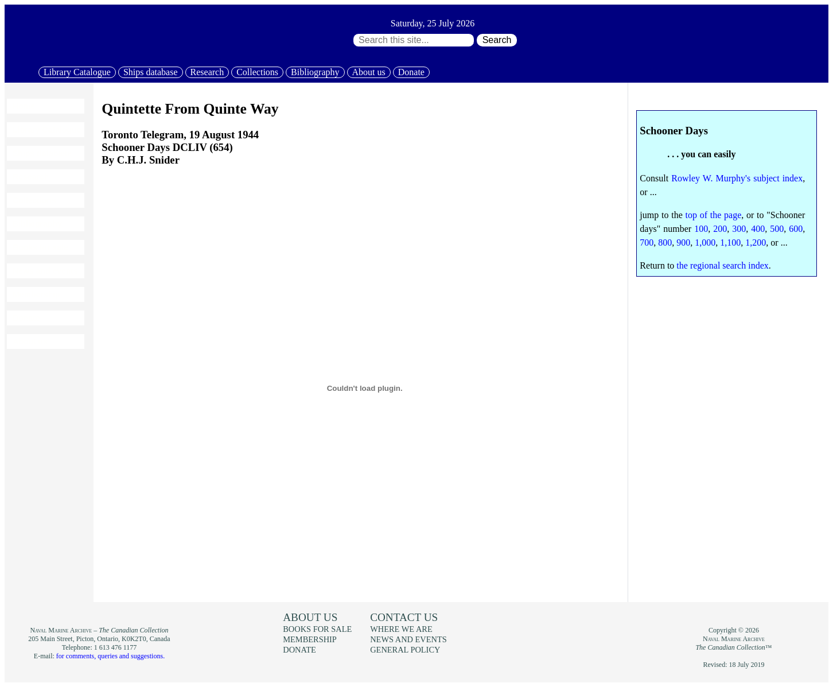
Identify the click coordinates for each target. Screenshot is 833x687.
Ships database (150, 72)
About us (369, 72)
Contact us (404, 617)
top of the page (713, 215)
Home (24, 106)
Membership (36, 294)
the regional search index (722, 265)
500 (777, 229)
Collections (257, 72)
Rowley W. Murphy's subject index (737, 178)
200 (720, 229)
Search (497, 40)
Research (207, 72)
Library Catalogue (77, 72)
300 (739, 229)
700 (646, 242)
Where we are (401, 629)
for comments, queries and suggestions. (110, 656)
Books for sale (40, 247)
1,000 (705, 242)
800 (665, 242)
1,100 (730, 242)
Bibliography (315, 72)
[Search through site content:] (413, 40)
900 (683, 242)
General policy (405, 649)
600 (796, 229)
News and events (45, 270)
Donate (411, 72)
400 (758, 229)
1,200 (755, 242)
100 (701, 229)
